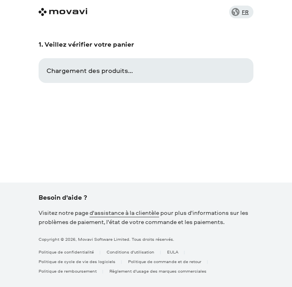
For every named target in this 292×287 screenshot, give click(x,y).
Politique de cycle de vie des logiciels (77, 261)
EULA (172, 252)
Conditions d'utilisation (130, 252)
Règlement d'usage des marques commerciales (157, 271)
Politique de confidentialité (66, 252)
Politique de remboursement (68, 271)
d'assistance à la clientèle (124, 212)
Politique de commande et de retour (164, 261)
